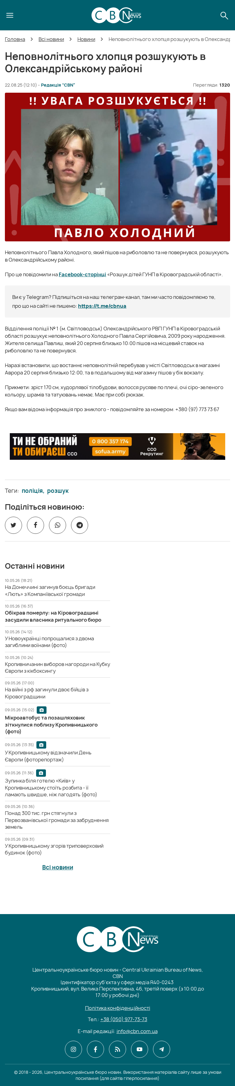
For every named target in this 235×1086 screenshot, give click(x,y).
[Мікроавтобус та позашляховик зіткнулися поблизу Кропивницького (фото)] (51, 724)
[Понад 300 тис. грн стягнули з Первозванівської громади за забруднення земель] (57, 820)
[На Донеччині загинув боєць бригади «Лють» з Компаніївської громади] (50, 590)
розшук (58, 491)
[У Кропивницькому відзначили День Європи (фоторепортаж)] (48, 756)
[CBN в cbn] (117, 1049)
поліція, (33, 491)
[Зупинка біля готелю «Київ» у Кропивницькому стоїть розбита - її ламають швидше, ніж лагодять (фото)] (51, 787)
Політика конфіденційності (117, 1008)
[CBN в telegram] (161, 1049)
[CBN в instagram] (73, 1049)
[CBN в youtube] (139, 1049)
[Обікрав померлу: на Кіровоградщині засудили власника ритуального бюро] (53, 616)
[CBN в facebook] (95, 1049)
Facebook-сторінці (82, 274)
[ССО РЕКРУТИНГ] (117, 446)
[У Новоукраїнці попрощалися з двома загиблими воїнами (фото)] (49, 642)
